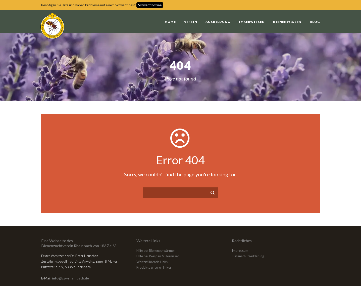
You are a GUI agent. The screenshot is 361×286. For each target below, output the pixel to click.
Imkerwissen (252, 21)
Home (170, 21)
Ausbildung (217, 21)
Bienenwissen (287, 21)
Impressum (240, 251)
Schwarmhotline (150, 5)
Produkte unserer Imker (153, 267)
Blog (315, 21)
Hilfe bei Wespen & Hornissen (157, 256)
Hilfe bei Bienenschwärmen (155, 251)
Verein (190, 21)
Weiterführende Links (152, 262)
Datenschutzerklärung (248, 256)
